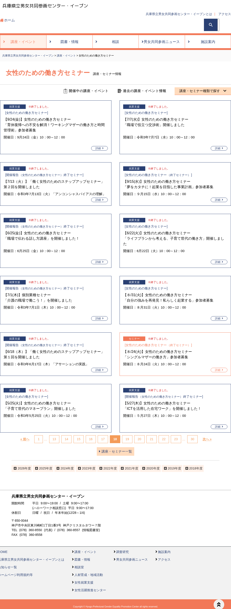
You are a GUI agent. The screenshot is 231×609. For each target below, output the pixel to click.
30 (192, 439)
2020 (149, 468)
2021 (128, 468)
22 (164, 439)
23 (176, 439)
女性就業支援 (83, 582)
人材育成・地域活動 (88, 575)
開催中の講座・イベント (89, 91)
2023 (85, 468)
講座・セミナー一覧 (115, 451)
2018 (192, 468)
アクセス (224, 14)
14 (66, 439)
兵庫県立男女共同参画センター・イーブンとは (179, 14)
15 (79, 439)
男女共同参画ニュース (132, 559)
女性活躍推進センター (90, 590)
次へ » (207, 439)
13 (54, 439)
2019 (171, 468)
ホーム (9, 20)
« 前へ (24, 439)
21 (151, 439)
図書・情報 (82, 559)
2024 (63, 468)
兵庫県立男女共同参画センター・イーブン (45, 5)
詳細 (99, 148)
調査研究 (122, 552)
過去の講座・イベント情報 (144, 91)
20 (139, 439)
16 (91, 439)
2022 (106, 468)
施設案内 (164, 552)
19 (127, 439)
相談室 (79, 567)
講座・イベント (85, 552)
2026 (21, 468)
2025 (42, 468)
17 (103, 439)
